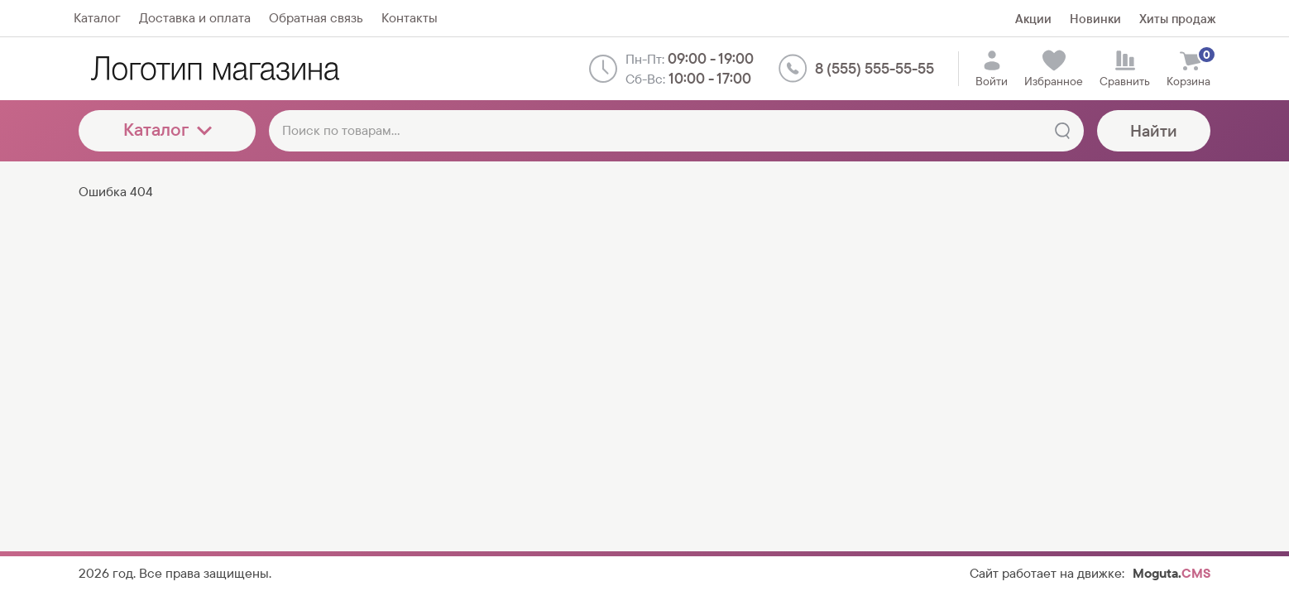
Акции (1033, 18)
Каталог (167, 129)
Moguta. (1171, 573)
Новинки (1095, 18)
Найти (1153, 131)
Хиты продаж (1177, 18)
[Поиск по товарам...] (676, 130)
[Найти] (1062, 130)
